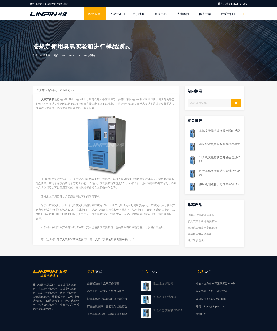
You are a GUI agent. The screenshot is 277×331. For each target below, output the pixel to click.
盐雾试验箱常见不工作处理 (103, 283)
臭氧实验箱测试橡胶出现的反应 (219, 130)
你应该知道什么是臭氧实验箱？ (219, 184)
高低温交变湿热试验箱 (167, 310)
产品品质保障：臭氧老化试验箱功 (107, 306)
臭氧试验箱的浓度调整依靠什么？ (115, 239)
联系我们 (227, 14)
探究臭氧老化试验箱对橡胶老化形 (107, 298)
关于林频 (138, 14)
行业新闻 (65, 90)
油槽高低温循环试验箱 (201, 215)
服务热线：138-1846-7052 (211, 291)
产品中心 (116, 14)
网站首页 (94, 14)
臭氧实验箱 (47, 99)
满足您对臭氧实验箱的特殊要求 (219, 144)
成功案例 (183, 14)
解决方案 (205, 14)
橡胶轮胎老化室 (197, 240)
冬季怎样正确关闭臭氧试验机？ (105, 291)
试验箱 (41, 90)
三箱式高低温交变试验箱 (202, 227)
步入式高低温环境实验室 (202, 221)
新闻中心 (161, 14)
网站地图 (201, 314)
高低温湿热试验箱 (164, 296)
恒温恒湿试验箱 (163, 283)
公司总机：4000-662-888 (211, 298)
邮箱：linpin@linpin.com (210, 306)
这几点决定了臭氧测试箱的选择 (65, 239)
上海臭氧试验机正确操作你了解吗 (107, 314)
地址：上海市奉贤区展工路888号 (215, 283)
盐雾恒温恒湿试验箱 (200, 233)
